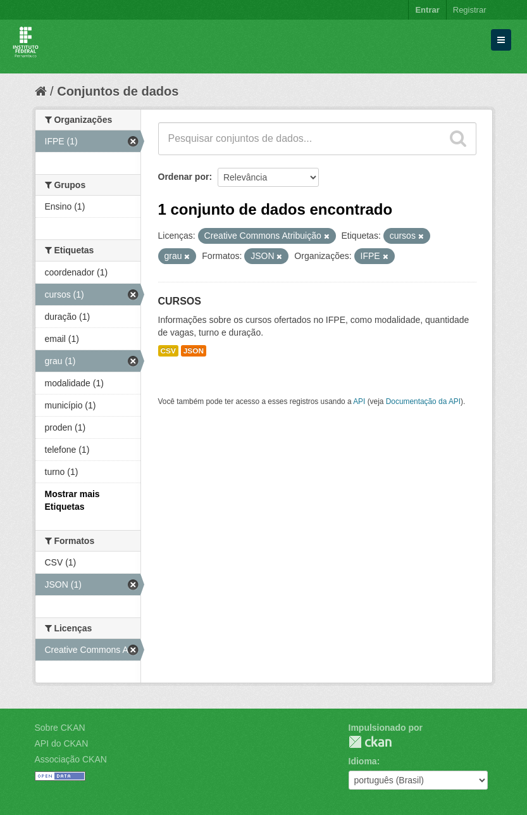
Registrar (470, 10)
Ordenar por (183, 177)
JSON (193, 350)
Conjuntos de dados (117, 91)
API (359, 401)
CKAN (370, 742)
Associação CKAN (71, 759)
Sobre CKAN (60, 728)
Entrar (427, 10)
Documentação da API (423, 401)
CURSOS (179, 301)
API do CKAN (62, 743)
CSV (168, 350)
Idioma (363, 761)
